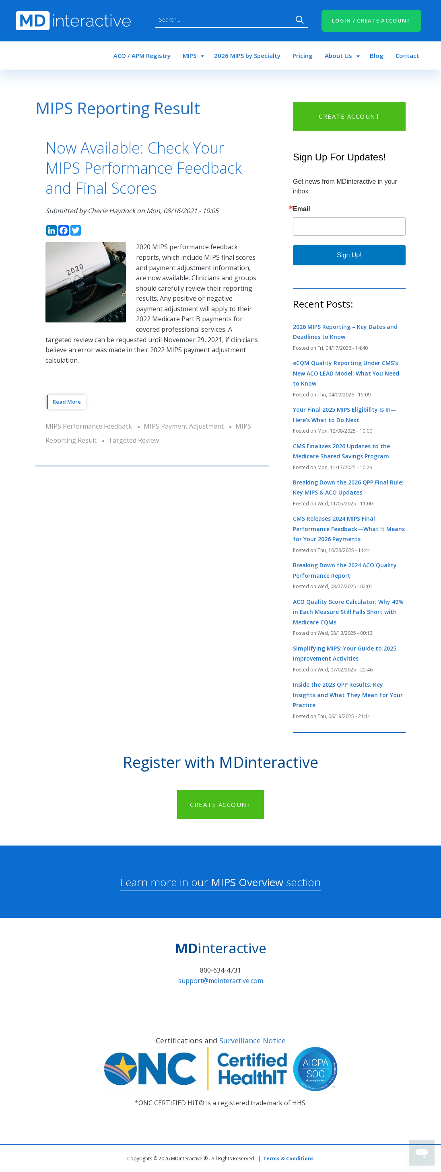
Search (300, 20)
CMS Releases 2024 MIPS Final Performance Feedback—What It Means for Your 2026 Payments (349, 529)
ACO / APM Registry (142, 55)
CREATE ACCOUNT (349, 116)
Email (301, 209)
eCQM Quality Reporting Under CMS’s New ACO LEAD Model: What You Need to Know (346, 373)
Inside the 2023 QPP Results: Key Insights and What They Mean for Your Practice (348, 695)
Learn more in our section (220, 882)
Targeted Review (133, 440)
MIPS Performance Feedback (88, 426)
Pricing (303, 55)
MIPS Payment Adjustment (184, 426)
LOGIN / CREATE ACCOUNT (371, 20)
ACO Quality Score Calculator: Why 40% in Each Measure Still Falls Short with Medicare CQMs (348, 612)
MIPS (189, 55)
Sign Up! (349, 255)
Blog (376, 55)
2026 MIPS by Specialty (247, 55)
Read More (67, 401)
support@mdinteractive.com (220, 980)
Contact (407, 55)
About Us (338, 55)
